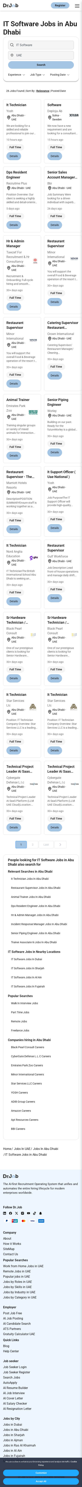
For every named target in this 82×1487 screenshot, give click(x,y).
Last (46, 844)
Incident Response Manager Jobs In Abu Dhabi (39, 924)
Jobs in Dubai (12, 1424)
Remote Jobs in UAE (17, 1271)
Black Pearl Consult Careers (27, 1047)
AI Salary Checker (15, 1403)
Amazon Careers (21, 1110)
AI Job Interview (14, 1393)
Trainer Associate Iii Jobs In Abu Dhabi (34, 942)
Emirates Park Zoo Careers (27, 1065)
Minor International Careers (27, 1074)
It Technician (16, 105)
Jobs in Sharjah (14, 1435)
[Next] (60, 844)
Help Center (11, 1351)
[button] (41, 1473)
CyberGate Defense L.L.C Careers (31, 1056)
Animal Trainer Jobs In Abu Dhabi (31, 896)
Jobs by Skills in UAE (17, 1287)
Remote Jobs (19, 1021)
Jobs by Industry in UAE (19, 1292)
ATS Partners (12, 1329)
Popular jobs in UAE (16, 1276)
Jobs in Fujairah (14, 1456)
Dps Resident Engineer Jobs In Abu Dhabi (35, 906)
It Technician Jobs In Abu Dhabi (30, 878)
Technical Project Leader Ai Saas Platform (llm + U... (21, 771)
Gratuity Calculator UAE (19, 1334)
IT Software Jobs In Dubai (26, 959)
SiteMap (9, 1249)
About (7, 1238)
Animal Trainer (17, 400)
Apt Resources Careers (24, 1119)
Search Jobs (11, 1377)
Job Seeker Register (16, 1372)
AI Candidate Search (17, 1323)
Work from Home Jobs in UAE (23, 1266)
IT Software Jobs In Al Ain (26, 977)
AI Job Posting (13, 1318)
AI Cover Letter (13, 1398)
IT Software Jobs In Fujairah (28, 986)
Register (60, 5)
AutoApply (10, 1383)
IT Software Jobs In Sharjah (27, 968)
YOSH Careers (19, 1092)
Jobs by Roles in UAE (17, 1282)
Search (41, 64)
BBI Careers (18, 1128)
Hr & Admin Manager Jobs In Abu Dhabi (34, 915)
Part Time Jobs (20, 1012)
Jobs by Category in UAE (20, 1297)
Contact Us (10, 1254)
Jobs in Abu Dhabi (15, 1430)
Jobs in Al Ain (12, 1450)
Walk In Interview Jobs (24, 1003)
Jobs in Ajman (13, 1440)
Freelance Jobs (20, 1030)
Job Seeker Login (15, 1367)
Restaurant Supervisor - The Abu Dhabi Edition (20, 477)
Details (14, 156)
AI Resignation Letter (17, 1409)
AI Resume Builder (15, 1388)
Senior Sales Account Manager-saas (61, 177)
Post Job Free (12, 1313)
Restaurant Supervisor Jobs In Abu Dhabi (35, 887)
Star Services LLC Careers (26, 1083)
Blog (6, 1346)
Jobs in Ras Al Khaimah (19, 1445)
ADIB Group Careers (23, 1101)
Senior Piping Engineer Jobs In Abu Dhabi (35, 933)
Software (54, 105)
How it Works (12, 1244)
